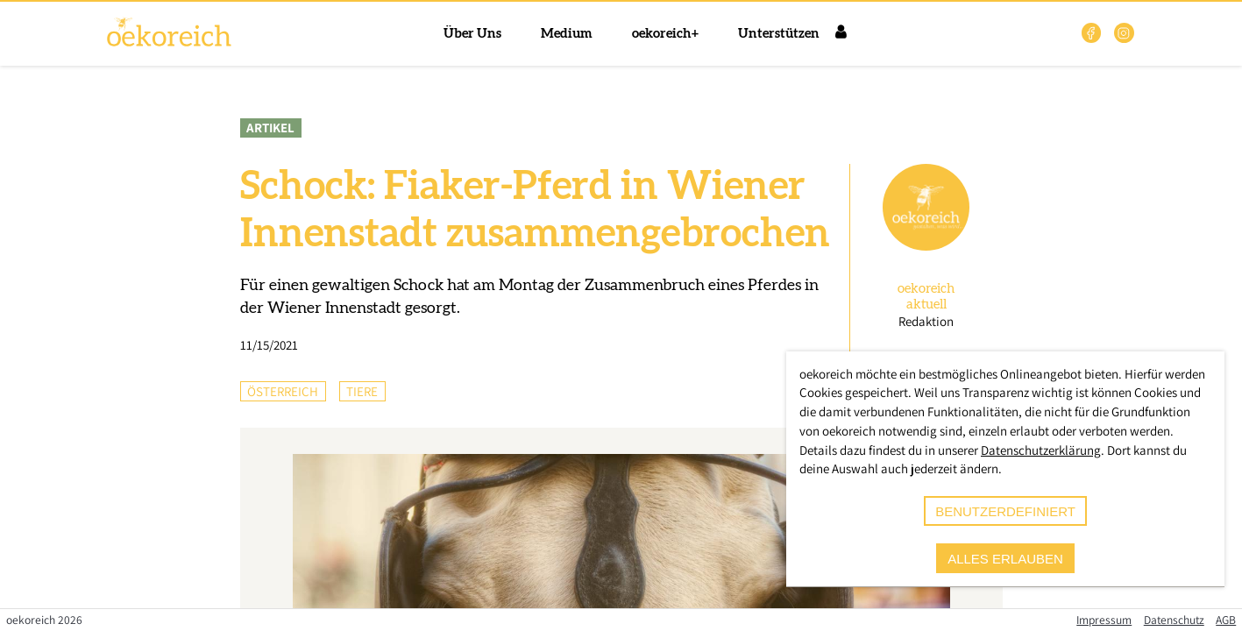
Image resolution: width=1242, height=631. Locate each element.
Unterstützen (779, 33)
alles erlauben (1005, 558)
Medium (567, 33)
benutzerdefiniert (1005, 511)
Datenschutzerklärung (1041, 450)
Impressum (1104, 619)
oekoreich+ (665, 33)
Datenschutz (1174, 619)
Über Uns (472, 33)
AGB (1226, 619)
